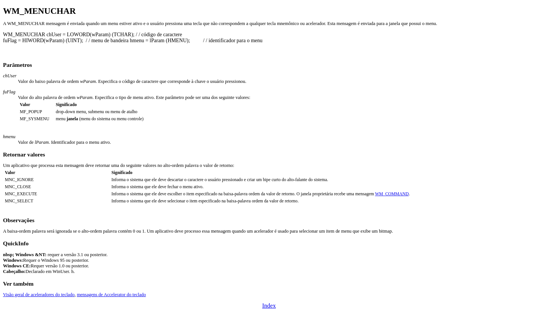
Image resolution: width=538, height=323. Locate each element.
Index (269, 305)
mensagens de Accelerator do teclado (111, 294)
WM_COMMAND (392, 194)
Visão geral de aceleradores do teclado (38, 294)
